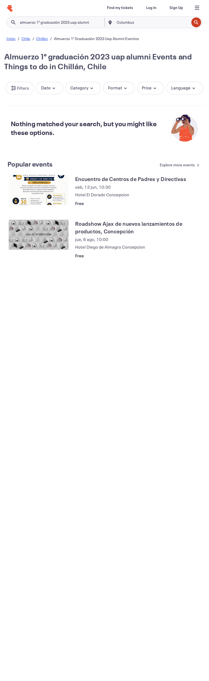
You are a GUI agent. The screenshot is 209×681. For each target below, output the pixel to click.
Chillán (42, 38)
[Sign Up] (176, 7)
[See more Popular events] (177, 165)
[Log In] (151, 7)
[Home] (10, 8)
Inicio (11, 38)
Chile (25, 38)
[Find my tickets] (120, 7)
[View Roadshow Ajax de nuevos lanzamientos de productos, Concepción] (39, 235)
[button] (19, 88)
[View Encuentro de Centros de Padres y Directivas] (39, 190)
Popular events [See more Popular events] (30, 164)
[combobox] (152, 22)
